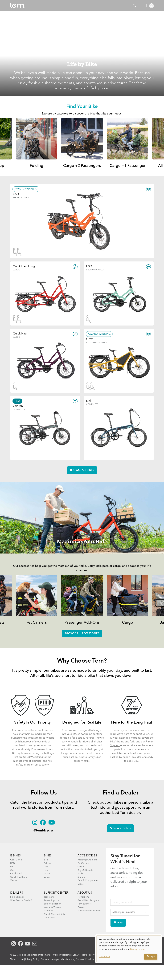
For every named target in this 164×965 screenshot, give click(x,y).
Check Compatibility (54, 914)
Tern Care (49, 897)
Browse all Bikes (82, 470)
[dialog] (129, 949)
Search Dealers (120, 828)
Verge (47, 877)
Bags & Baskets (85, 870)
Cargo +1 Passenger (128, 166)
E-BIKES (15, 855)
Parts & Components (88, 880)
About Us (85, 892)
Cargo (127, 623)
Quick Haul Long (19, 877)
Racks (80, 873)
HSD (12, 863)
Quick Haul (16, 873)
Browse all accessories (82, 633)
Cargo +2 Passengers (82, 166)
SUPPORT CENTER (56, 892)
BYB (46, 860)
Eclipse (47, 863)
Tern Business (84, 904)
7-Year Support (51, 900)
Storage (82, 877)
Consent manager (50, 959)
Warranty (48, 911)
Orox (13, 870)
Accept (151, 956)
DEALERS (16, 892)
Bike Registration (52, 904)
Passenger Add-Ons (82, 623)
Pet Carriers (36, 623)
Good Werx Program (88, 900)
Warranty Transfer (53, 907)
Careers (81, 907)
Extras (80, 884)
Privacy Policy (32, 959)
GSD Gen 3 (16, 860)
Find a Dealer (17, 897)
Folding (36, 166)
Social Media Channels (89, 911)
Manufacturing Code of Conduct (77, 959)
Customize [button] (104, 957)
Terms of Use (17, 959)
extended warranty (130, 738)
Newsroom (83, 897)
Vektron (14, 880)
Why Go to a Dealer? (21, 900)
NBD (12, 867)
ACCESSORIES (87, 855)
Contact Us (49, 917)
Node (47, 873)
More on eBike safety (36, 765)
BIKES (48, 855)
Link (46, 867)
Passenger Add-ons (87, 860)
